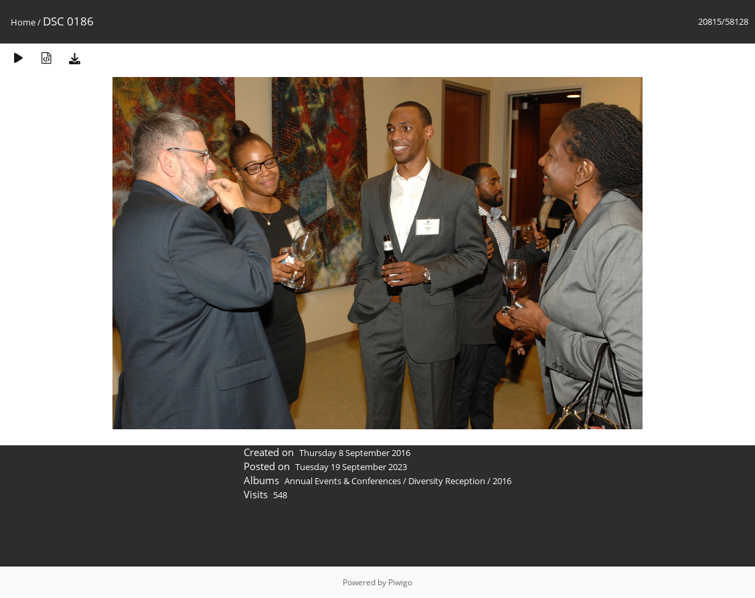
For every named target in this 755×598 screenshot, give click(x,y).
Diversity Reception (446, 481)
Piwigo (400, 582)
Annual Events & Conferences (342, 481)
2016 (502, 481)
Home (23, 22)
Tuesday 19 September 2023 (351, 467)
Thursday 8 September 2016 (354, 453)
